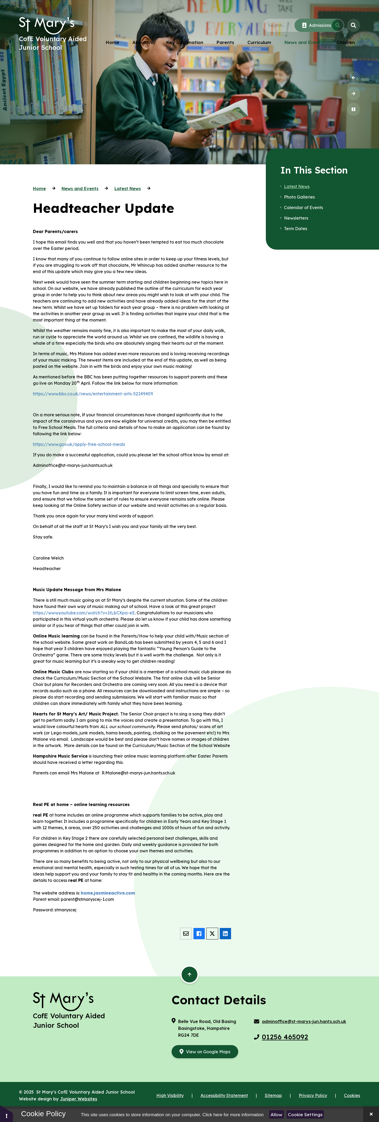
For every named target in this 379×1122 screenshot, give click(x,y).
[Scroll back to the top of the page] (189, 974)
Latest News (127, 188)
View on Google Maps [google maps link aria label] (208, 1051)
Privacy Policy (313, 1095)
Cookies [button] (352, 1095)
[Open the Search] (353, 25)
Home (39, 188)
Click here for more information (232, 1114)
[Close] (371, 1114)
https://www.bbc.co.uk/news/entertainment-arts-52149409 (93, 393)
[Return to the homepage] (46, 25)
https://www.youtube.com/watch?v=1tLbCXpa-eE (84, 612)
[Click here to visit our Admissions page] (317, 25)
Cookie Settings (305, 1114)
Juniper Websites (78, 1098)
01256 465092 (285, 1036)
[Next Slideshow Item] (353, 93)
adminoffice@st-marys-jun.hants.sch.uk (304, 1021)
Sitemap (273, 1095)
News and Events (80, 188)
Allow (276, 1114)
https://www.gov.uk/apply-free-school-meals (79, 444)
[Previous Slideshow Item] (353, 77)
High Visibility (170, 1095)
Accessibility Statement (224, 1095)
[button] (6, 1113)
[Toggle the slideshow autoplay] (353, 109)
